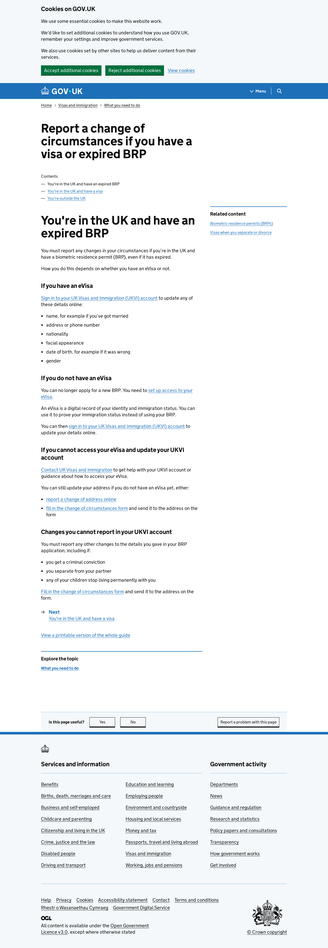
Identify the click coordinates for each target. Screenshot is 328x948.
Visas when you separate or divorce (241, 232)
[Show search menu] (279, 91)
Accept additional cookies (71, 70)
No (138, 722)
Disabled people (58, 853)
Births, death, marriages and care (76, 796)
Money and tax (141, 830)
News (216, 796)
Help (46, 900)
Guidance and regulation (235, 807)
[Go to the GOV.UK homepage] (62, 91)
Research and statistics (235, 819)
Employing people (144, 796)
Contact (161, 900)
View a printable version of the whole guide (85, 635)
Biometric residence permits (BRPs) (241, 223)
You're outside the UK (66, 198)
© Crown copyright (267, 932)
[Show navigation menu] (258, 91)
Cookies (84, 900)
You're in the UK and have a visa (75, 191)
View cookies (181, 70)
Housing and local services (153, 819)
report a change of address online (81, 499)
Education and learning (150, 784)
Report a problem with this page (248, 722)
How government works (235, 853)
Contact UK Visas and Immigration (76, 470)
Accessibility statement (123, 900)
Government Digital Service (141, 908)
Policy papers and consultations (243, 830)
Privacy (63, 900)
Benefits (49, 784)
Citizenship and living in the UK (73, 830)
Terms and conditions (197, 900)
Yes (107, 722)
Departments (224, 784)
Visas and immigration (78, 105)
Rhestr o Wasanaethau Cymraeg (74, 908)
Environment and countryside (156, 807)
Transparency (224, 842)
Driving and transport (63, 865)
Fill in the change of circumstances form (82, 591)
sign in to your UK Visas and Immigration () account (127, 426)
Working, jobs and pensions (154, 865)
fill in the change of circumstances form (87, 508)
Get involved (223, 865)
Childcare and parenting (66, 819)
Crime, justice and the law (68, 842)
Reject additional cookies (134, 70)
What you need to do (122, 105)
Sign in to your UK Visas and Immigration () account (99, 298)
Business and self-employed (70, 807)
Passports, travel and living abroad (162, 842)
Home (46, 105)
